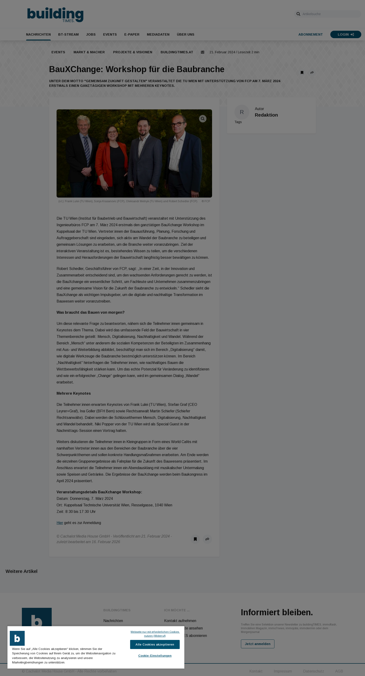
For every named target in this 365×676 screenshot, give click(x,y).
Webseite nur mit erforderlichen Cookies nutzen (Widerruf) (155, 633)
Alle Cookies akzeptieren (154, 644)
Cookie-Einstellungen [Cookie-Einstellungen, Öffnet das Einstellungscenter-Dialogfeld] (155, 655)
